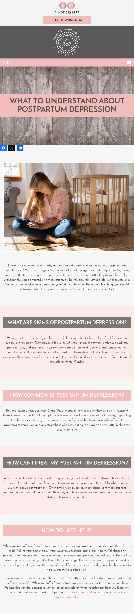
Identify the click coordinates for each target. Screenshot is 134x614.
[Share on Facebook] (3, 148)
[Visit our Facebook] (63, 5)
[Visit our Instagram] (71, 5)
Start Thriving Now (67, 20)
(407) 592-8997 (67, 12)
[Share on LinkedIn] (20, 148)
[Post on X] (11, 148)
